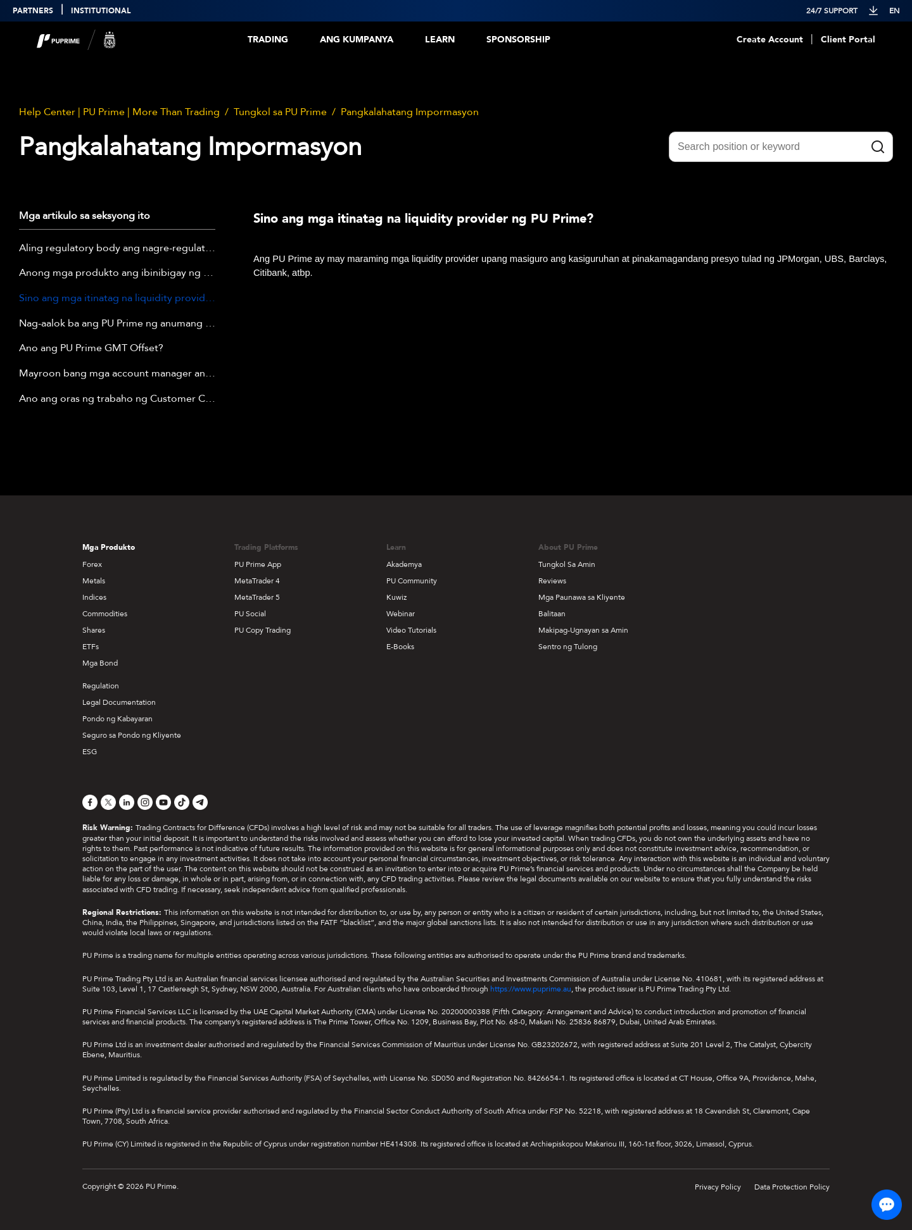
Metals (93, 581)
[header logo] (76, 39)
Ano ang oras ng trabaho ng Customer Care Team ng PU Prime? (117, 399)
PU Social (250, 614)
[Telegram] (200, 802)
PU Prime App (257, 564)
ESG (89, 752)
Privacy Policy (718, 1187)
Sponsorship (518, 40)
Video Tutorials (411, 630)
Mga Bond (100, 663)
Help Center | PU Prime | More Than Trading (119, 112)
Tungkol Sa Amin (566, 564)
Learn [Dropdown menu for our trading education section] (440, 40)
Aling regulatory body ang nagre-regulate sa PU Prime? (117, 248)
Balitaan (552, 614)
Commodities (104, 614)
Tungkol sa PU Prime (280, 112)
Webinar (400, 614)
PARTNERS (33, 11)
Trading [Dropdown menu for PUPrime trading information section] (268, 40)
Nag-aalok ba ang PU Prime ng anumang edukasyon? (117, 324)
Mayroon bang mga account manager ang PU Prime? (117, 374)
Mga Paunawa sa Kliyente (581, 597)
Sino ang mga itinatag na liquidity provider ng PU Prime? (117, 298)
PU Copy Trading (262, 630)
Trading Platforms (266, 547)
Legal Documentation (119, 702)
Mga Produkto (108, 547)
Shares (93, 630)
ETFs (90, 647)
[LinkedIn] (126, 802)
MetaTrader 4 (257, 581)
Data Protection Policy (792, 1187)
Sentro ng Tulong (567, 647)
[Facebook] (90, 802)
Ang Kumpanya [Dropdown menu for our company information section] (356, 40)
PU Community (411, 581)
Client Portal (848, 39)
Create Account (770, 39)
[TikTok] (181, 802)
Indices (94, 597)
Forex (92, 564)
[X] (108, 802)
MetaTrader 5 (257, 597)
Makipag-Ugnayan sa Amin (583, 630)
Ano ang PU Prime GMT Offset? (91, 348)
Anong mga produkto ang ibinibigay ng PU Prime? (117, 273)
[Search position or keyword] (781, 147)
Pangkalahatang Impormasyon (410, 112)
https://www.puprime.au (530, 989)
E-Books (400, 647)
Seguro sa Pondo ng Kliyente (131, 735)
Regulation (100, 686)
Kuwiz (396, 597)
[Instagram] (145, 802)
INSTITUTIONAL (100, 11)
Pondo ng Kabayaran (117, 719)
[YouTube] (163, 802)
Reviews (552, 581)
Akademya (404, 564)
